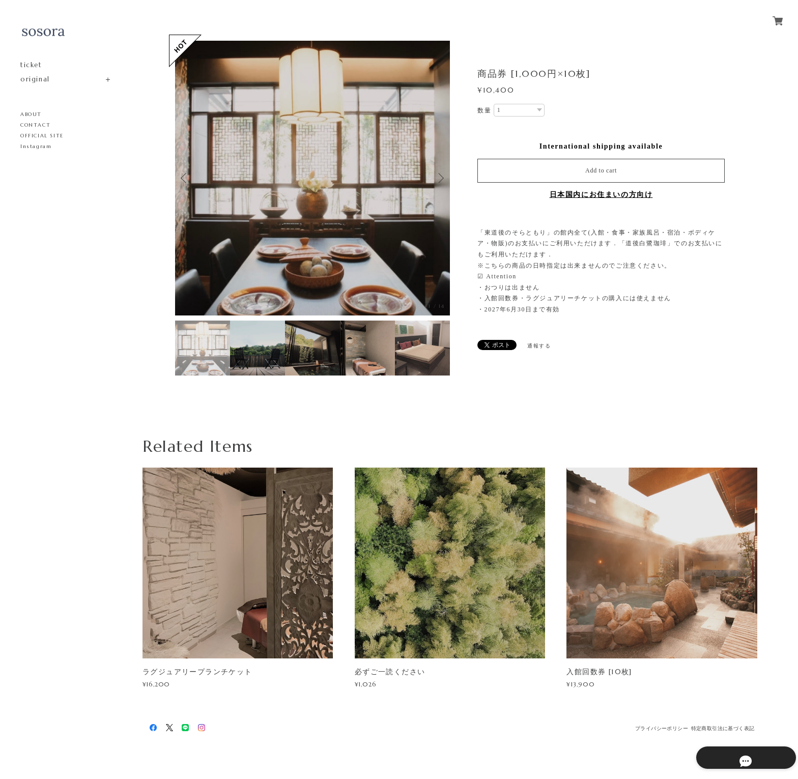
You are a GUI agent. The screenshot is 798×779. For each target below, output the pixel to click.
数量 (484, 110)
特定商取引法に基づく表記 (723, 728)
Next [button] (440, 178)
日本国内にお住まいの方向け (601, 194)
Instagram (35, 146)
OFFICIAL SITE (42, 135)
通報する (539, 346)
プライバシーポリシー (661, 728)
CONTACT (35, 125)
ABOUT (31, 114)
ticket (31, 65)
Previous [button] (185, 178)
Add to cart (601, 170)
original (35, 79)
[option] (312, 178)
